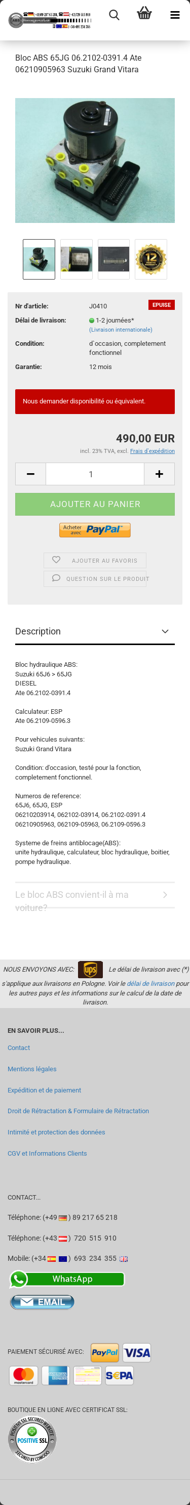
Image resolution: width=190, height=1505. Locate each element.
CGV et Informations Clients (47, 1153)
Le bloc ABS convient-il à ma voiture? (72, 898)
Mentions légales (32, 1069)
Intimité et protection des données (56, 1132)
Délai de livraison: (40, 320)
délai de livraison (150, 983)
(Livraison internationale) (121, 330)
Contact (19, 1048)
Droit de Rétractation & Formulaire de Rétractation (78, 1111)
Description (38, 631)
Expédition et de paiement (44, 1090)
